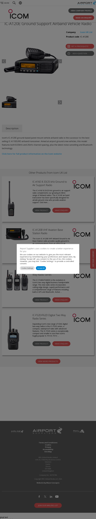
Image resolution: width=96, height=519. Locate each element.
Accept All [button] (40, 268)
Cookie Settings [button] (27, 268)
